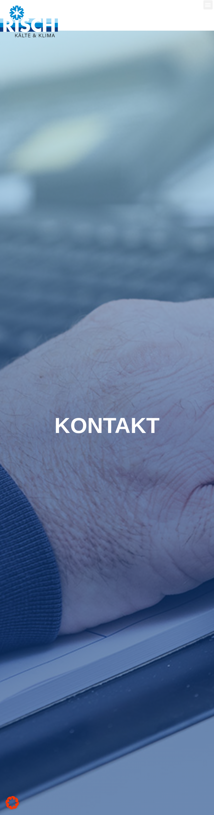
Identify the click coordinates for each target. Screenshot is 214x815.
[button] (208, 4)
